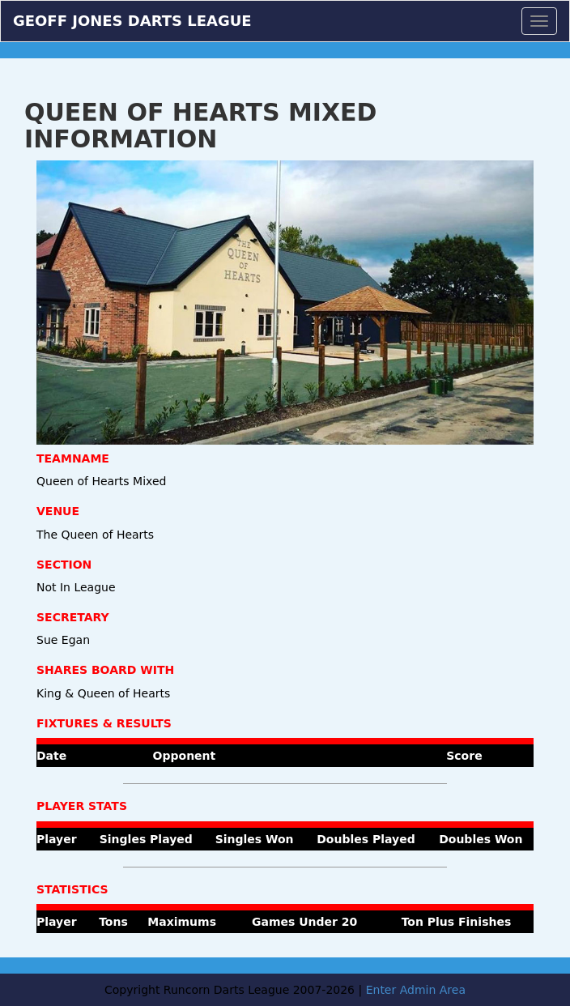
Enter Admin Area (416, 989)
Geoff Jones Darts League (132, 18)
